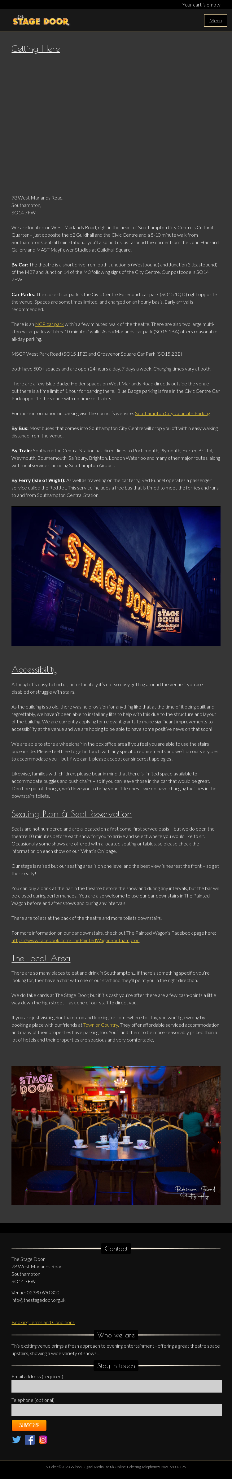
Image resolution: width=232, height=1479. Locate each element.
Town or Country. (101, 1025)
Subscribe (29, 1425)
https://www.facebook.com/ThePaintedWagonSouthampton (75, 940)
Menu (215, 20)
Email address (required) (37, 1376)
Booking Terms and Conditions (43, 1322)
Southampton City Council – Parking (172, 413)
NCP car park (49, 324)
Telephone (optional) (33, 1400)
